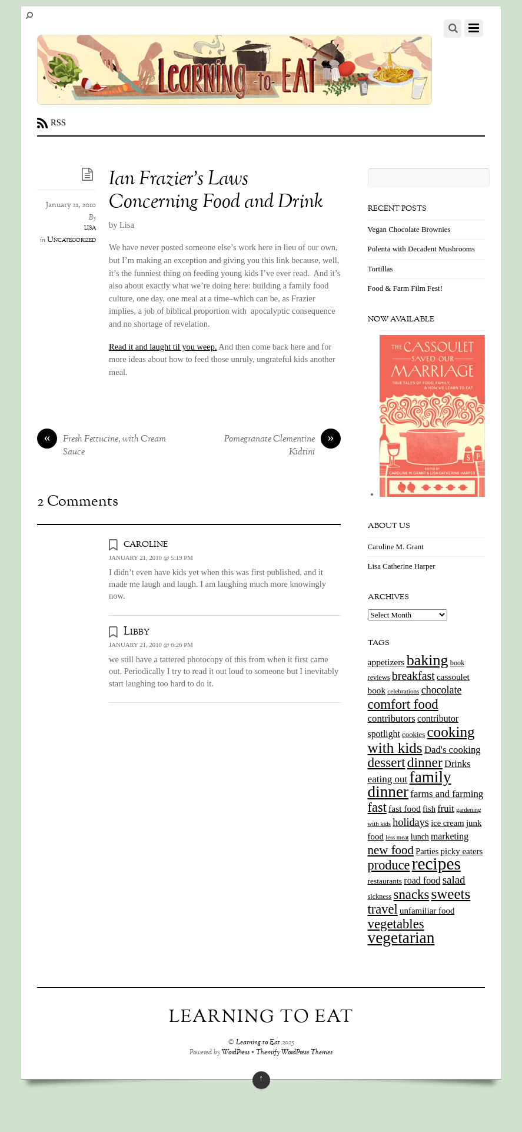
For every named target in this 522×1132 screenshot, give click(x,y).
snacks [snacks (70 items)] (412, 894)
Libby (136, 631)
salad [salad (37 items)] (454, 880)
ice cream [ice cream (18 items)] (447, 823)
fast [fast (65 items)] (377, 807)
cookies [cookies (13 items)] (413, 735)
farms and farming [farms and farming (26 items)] (446, 793)
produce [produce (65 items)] (389, 865)
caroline (146, 544)
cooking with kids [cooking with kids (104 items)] (421, 740)
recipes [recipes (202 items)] (436, 863)
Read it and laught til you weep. (163, 346)
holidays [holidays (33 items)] (411, 822)
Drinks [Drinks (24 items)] (457, 763)
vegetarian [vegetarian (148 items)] (401, 938)
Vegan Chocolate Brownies (409, 229)
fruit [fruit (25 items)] (445, 808)
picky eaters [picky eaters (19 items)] (462, 851)
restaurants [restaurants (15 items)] (385, 881)
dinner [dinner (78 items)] (425, 762)
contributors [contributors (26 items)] (391, 718)
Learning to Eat (258, 1043)
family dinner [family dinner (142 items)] (409, 784)
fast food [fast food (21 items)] (404, 809)
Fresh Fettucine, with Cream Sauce (101, 446)
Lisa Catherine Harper (401, 566)
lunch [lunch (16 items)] (420, 836)
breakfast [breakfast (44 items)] (413, 675)
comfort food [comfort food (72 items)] (403, 704)
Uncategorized (71, 240)
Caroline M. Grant (396, 546)
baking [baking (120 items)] (427, 660)
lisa (90, 228)
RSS (58, 122)
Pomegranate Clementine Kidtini (282, 446)
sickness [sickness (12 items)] (380, 896)
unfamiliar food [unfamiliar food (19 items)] (427, 910)
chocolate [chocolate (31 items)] (441, 690)
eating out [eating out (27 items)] (388, 779)
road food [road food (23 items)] (422, 880)
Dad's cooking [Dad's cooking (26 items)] (452, 749)
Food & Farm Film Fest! (405, 288)
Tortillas (380, 268)
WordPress (236, 1053)
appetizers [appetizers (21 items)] (386, 662)
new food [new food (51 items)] (391, 850)
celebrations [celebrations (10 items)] (403, 691)
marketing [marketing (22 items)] (449, 836)
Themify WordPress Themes (294, 1053)
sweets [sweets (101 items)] (451, 894)
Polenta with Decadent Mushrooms (421, 248)
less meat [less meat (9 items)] (396, 837)
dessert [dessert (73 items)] (386, 762)
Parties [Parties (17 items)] (426, 851)
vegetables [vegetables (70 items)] (396, 924)
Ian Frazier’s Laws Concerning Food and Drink (216, 191)
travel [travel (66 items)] (383, 909)
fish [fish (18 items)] (429, 809)
